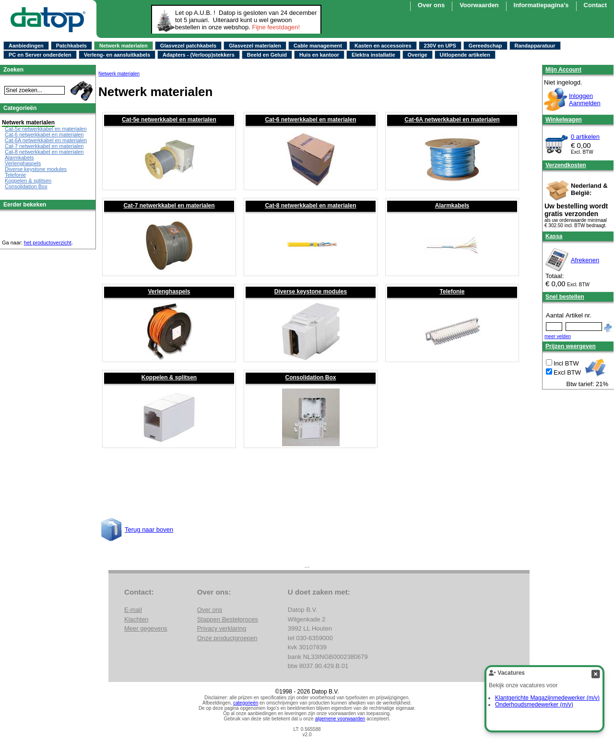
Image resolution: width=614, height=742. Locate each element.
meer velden (557, 336)
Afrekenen (585, 260)
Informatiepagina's (541, 5)
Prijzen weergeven (570, 346)
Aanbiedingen (26, 46)
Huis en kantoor (319, 55)
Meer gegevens (145, 628)
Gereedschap (485, 46)
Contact (595, 5)
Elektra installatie (373, 55)
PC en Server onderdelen (40, 55)
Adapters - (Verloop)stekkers (199, 55)
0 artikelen (585, 136)
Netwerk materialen (123, 46)
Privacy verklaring (222, 628)
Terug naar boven (149, 529)
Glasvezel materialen (255, 46)
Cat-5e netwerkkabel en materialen (169, 119)
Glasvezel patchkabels (188, 46)
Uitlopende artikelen (465, 55)
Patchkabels (71, 46)
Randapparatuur (535, 46)
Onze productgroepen (227, 638)
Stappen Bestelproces (227, 619)
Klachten (136, 619)
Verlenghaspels (169, 291)
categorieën (245, 703)
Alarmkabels (452, 205)
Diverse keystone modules (310, 291)
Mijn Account (563, 69)
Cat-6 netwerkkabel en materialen (310, 119)
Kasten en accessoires (383, 46)
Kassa (553, 236)
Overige (417, 55)
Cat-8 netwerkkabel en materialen (310, 205)
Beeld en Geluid (267, 55)
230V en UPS (440, 46)
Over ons (431, 5)
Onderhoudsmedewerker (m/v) (534, 704)
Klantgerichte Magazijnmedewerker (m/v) (547, 697)
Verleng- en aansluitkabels (117, 55)
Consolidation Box (310, 377)
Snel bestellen (564, 296)
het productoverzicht (47, 242)
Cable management (318, 46)
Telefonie (452, 291)
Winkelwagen (563, 119)
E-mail (133, 609)
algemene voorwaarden (340, 718)
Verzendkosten (565, 165)
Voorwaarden (479, 5)
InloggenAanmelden (585, 99)
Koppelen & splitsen (169, 377)
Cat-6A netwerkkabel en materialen (451, 119)
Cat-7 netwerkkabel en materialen (168, 205)
